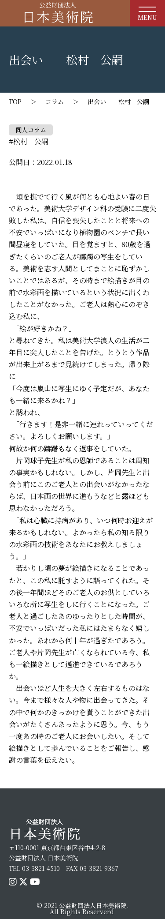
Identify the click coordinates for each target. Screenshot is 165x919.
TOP (15, 101)
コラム (54, 101)
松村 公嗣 (30, 141)
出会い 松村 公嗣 (118, 101)
